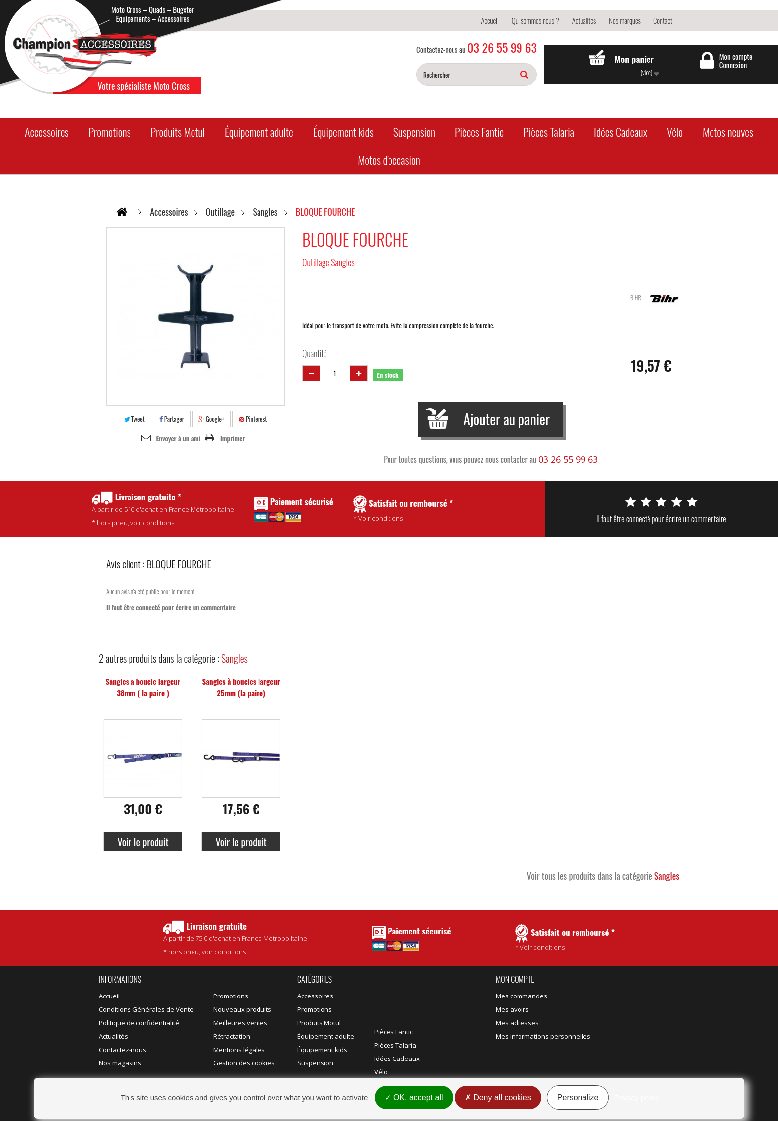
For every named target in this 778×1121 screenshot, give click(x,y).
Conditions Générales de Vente (146, 1009)
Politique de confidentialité (139, 1022)
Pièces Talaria (548, 132)
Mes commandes (521, 996)
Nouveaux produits (242, 1009)
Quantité (314, 353)
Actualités (584, 20)
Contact (662, 20)
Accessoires (46, 132)
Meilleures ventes (240, 1022)
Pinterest (253, 419)
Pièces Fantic (479, 132)
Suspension (414, 132)
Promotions (109, 132)
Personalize (578, 1097)
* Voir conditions (565, 938)
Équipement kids (343, 132)
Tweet (134, 419)
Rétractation (231, 1036)
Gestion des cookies (244, 1063)
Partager (171, 419)
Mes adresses (517, 1022)
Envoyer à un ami (178, 438)
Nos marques (625, 20)
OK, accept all (414, 1097)
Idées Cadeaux (620, 132)
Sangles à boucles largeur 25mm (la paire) (241, 687)
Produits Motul (177, 132)
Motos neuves (728, 132)
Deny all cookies (498, 1097)
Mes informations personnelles (543, 1036)
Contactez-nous (122, 1049)
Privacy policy (637, 1097)
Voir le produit (142, 841)
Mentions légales (239, 1049)
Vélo (675, 132)
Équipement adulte (259, 132)
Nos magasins (120, 1063)
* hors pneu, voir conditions (235, 938)
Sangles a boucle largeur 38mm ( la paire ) (143, 687)
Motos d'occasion (389, 160)
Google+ (211, 419)
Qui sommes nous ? (535, 20)
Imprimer (232, 438)
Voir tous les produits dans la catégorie (603, 876)
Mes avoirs (512, 1009)
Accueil (489, 20)
